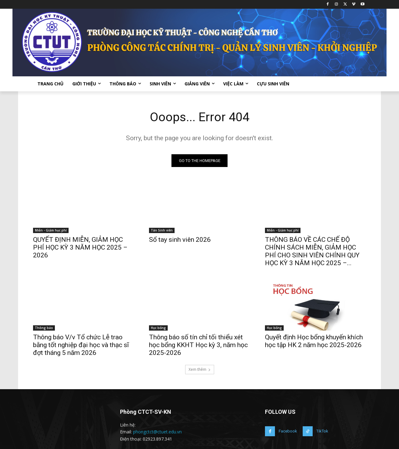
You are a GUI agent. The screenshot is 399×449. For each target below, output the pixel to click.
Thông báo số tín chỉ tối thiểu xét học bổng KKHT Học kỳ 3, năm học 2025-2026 (198, 345)
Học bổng (158, 328)
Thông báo (44, 328)
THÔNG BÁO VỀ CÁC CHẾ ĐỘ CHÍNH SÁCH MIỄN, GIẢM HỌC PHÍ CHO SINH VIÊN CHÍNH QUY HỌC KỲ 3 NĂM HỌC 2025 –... (312, 251)
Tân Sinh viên (162, 230)
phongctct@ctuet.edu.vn (157, 432)
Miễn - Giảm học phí (51, 230)
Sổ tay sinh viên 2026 (180, 240)
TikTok (322, 431)
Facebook (288, 431)
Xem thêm (200, 369)
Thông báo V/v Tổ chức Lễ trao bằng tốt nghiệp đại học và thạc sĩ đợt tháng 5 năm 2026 (81, 345)
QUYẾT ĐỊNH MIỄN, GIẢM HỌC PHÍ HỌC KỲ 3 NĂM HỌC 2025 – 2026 (80, 247)
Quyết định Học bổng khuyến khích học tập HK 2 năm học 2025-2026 (314, 341)
